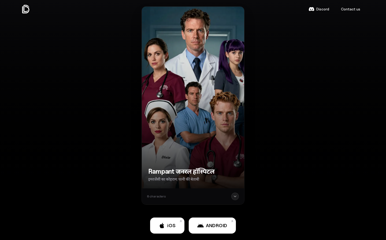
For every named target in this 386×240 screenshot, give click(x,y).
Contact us (350, 9)
